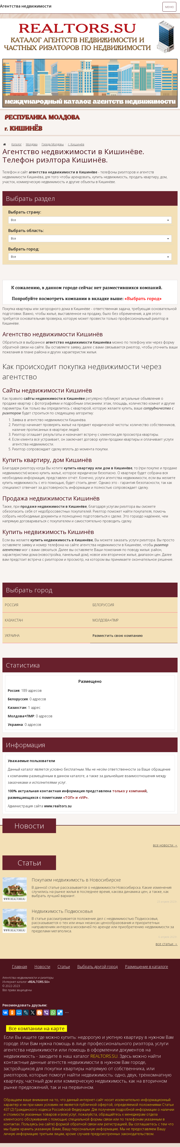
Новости (42, 966)
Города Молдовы (53, 144)
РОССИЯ (11, 605)
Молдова (32, 144)
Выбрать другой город (97, 966)
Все (90, 220)
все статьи (164, 944)
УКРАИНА (12, 635)
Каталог (16, 144)
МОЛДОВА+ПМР (106, 620)
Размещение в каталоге (146, 966)
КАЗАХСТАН (14, 620)
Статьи (63, 966)
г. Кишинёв (76, 144)
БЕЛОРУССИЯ (103, 605)
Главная (19, 966)
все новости (163, 845)
